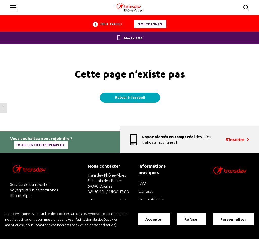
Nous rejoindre (151, 199)
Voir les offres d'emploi (41, 145)
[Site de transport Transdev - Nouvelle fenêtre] (230, 177)
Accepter (154, 219)
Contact (145, 191)
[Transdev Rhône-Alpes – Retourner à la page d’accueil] (29, 170)
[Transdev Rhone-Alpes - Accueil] (129, 7)
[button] (246, 8)
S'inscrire (237, 139)
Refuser (191, 219)
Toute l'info (150, 24)
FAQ (142, 183)
